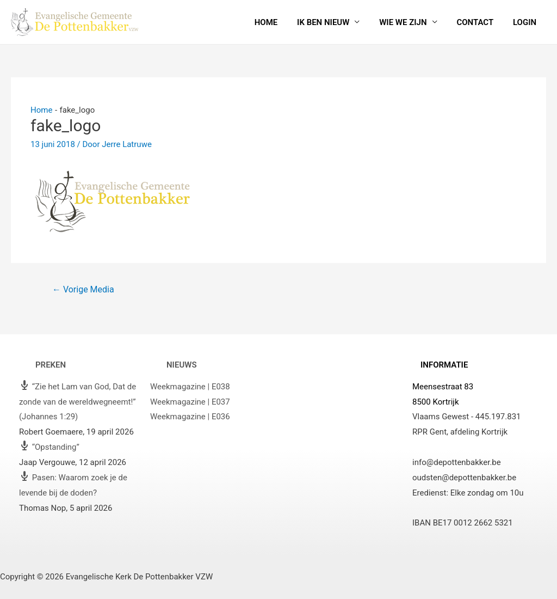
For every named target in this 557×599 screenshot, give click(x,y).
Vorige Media (83, 289)
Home (280, 22)
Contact (479, 22)
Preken (50, 365)
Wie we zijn (411, 22)
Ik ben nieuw (334, 22)
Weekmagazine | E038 (190, 387)
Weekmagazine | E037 (190, 402)
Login (526, 22)
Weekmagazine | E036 (190, 416)
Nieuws (181, 365)
